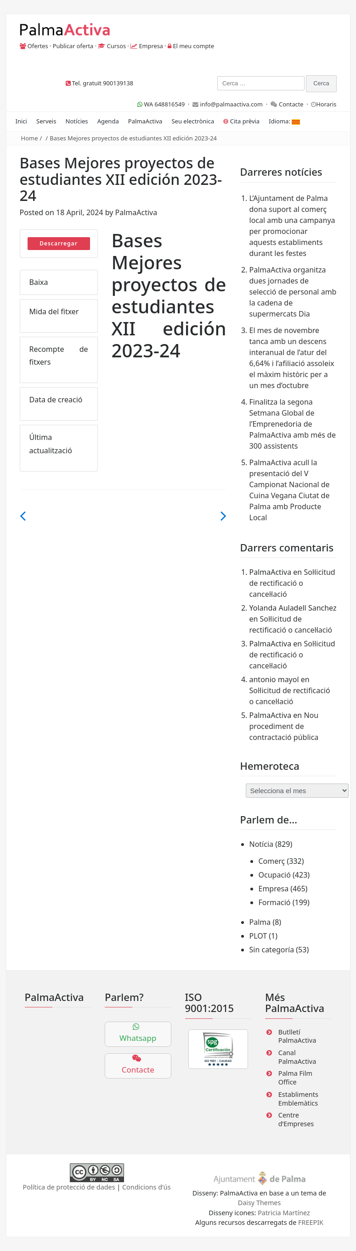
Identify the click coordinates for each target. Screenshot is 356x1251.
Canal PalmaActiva (297, 1057)
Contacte (291, 104)
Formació (275, 902)
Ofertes (38, 46)
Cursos (116, 46)
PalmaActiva (145, 121)
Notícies (77, 121)
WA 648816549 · (164, 104)
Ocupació (275, 875)
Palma (260, 922)
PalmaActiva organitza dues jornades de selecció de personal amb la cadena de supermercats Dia (293, 292)
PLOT (258, 936)
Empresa (151, 46)
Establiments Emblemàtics (298, 1098)
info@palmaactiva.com (231, 104)
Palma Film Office (295, 1077)
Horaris (326, 104)
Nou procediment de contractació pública (284, 726)
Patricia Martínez (284, 1212)
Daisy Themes (259, 1202)
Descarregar (59, 243)
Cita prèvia (241, 121)
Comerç (272, 861)
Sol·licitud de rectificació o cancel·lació (292, 583)
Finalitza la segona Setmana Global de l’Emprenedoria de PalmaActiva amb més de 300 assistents (292, 424)
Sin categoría (271, 950)
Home (29, 138)
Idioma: (284, 121)
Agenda (108, 121)
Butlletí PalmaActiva (297, 1036)
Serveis (46, 121)
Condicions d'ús (146, 1187)
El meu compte (193, 46)
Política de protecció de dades (69, 1187)
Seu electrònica (192, 121)
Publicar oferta (73, 46)
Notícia (261, 844)
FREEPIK (310, 1222)
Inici (21, 121)
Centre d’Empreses (296, 1119)
